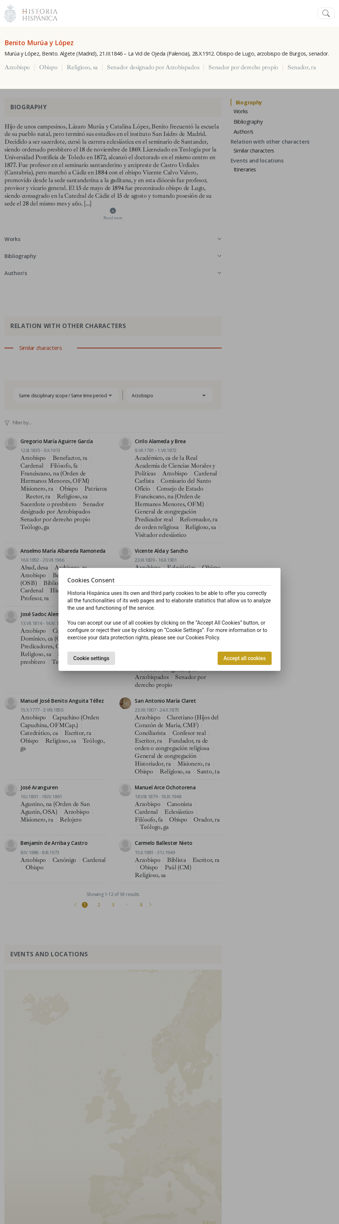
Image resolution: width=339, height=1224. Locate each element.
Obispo (48, 67)
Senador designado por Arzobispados (153, 67)
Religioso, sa (82, 67)
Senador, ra (302, 67)
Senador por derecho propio (243, 67)
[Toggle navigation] (326, 13)
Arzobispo (17, 67)
